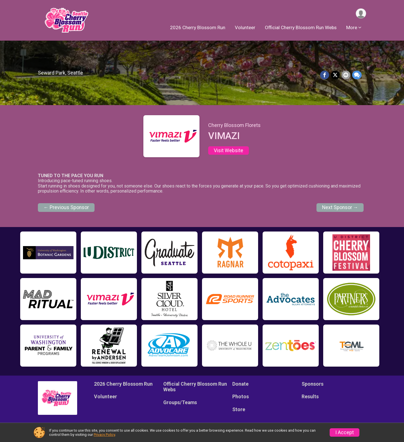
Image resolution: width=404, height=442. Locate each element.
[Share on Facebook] (324, 75)
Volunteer (245, 28)
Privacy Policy (104, 434)
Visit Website (228, 150)
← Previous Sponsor (66, 207)
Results (310, 396)
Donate (240, 384)
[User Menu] (361, 13)
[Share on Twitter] (335, 75)
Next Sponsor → (340, 207)
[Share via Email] (345, 75)
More (351, 28)
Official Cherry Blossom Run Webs (301, 28)
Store (238, 409)
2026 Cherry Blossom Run (197, 28)
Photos (240, 396)
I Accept (344, 432)
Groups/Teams (180, 402)
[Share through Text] (357, 75)
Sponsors (312, 384)
